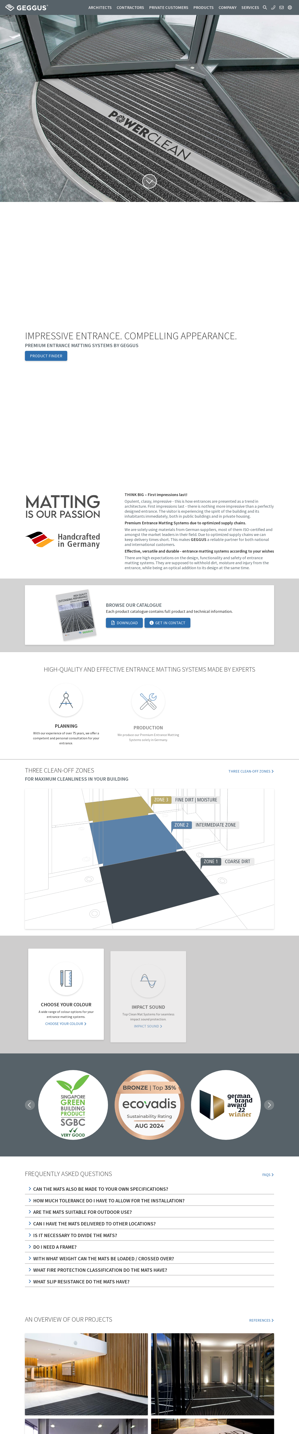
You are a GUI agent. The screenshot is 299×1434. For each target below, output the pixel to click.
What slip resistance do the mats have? (79, 1281)
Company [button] (228, 7)
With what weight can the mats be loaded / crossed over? (101, 1258)
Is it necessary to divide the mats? (72, 1235)
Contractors (130, 7)
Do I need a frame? (52, 1247)
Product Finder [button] (46, 355)
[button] (265, 7)
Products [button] (203, 7)
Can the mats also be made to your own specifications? (98, 1189)
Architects (100, 7)
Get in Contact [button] (167, 622)
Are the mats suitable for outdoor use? (80, 1212)
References (261, 1320)
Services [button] (250, 7)
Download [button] (124, 622)
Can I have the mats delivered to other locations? (92, 1223)
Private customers (168, 7)
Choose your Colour (66, 1026)
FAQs (268, 1174)
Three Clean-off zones (251, 771)
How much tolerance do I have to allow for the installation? (106, 1200)
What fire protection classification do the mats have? (97, 1270)
